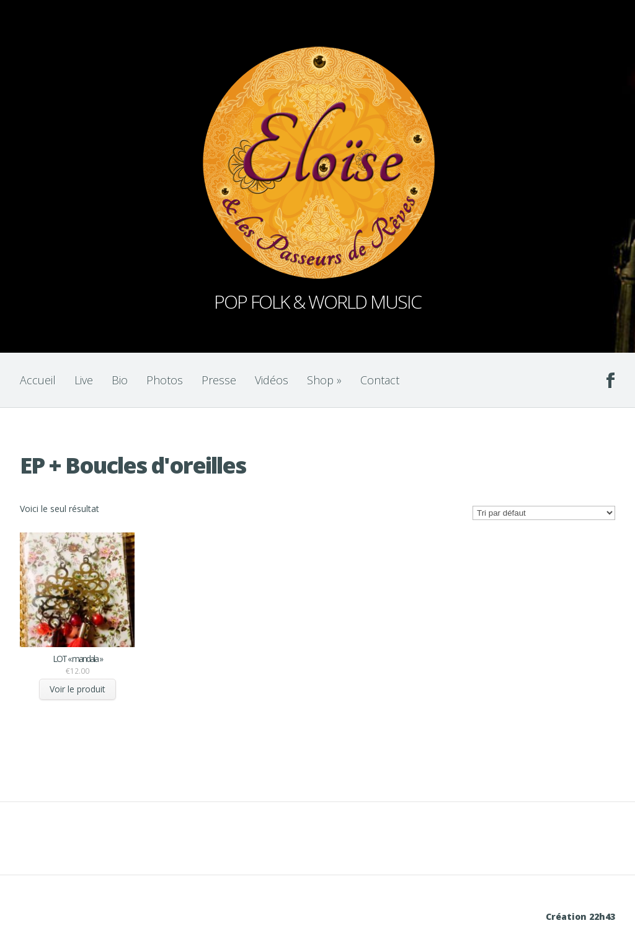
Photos (164, 380)
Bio (120, 380)
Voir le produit (77, 689)
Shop (324, 380)
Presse (219, 380)
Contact (379, 380)
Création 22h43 (580, 916)
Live (83, 380)
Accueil (38, 380)
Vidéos (271, 380)
